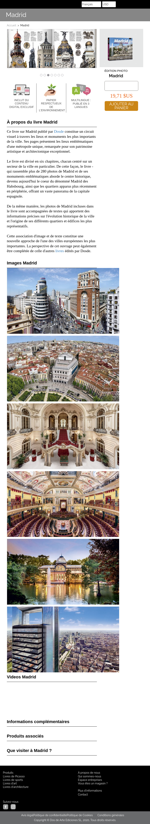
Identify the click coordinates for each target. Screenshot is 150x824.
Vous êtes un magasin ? (93, 783)
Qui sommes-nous (89, 776)
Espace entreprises (90, 779)
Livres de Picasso (14, 776)
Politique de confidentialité (50, 815)
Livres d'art (10, 783)
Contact (83, 794)
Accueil (11, 25)
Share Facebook (136, 15)
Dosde (59, 131)
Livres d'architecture (16, 786)
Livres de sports (13, 779)
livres (59, 251)
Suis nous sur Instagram (145, 15)
